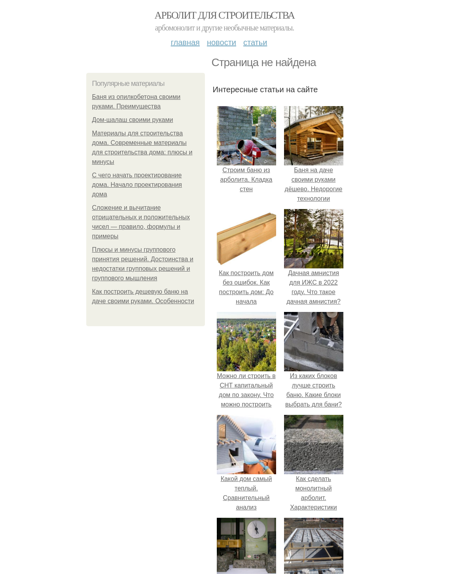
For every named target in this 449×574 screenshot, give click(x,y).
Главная (185, 42)
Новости (221, 42)
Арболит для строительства (225, 15)
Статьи (255, 42)
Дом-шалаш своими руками (132, 119)
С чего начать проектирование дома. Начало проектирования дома (137, 185)
